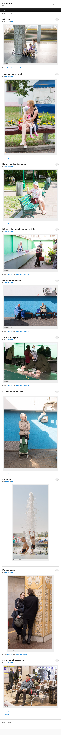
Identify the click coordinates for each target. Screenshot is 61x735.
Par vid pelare (8, 570)
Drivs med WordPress (30, 731)
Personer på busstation (13, 660)
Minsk (21, 67)
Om (8, 10)
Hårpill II (6, 19)
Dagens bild (9, 67)
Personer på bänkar (11, 280)
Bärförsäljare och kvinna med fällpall (19, 229)
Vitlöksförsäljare (10, 337)
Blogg (4, 10)
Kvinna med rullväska (12, 392)
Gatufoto (7, 3)
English (17, 10)
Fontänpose (8, 479)
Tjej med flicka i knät (12, 74)
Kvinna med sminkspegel (14, 164)
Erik (12, 21)
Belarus (17, 67)
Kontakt (12, 10)
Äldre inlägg (5, 714)
